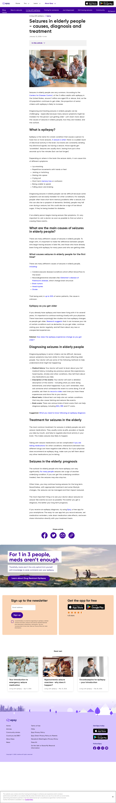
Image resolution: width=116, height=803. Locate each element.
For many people (47, 472)
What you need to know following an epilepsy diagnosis (62, 413)
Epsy (69, 509)
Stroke (35, 289)
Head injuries (37, 286)
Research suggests (54, 321)
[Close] (113, 797)
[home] (6, 3)
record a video (56, 391)
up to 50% (49, 296)
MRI (61, 406)
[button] (27, 3)
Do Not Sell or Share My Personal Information (43, 747)
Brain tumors (37, 284)
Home (18, 3)
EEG (57, 406)
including (33, 267)
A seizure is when (59, 140)
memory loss (46, 181)
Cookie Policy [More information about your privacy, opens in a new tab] (29, 799)
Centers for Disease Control (40, 95)
